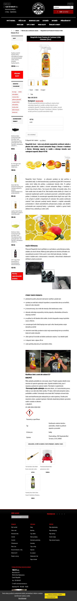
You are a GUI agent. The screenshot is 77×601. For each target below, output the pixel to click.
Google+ (43, 90)
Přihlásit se (70, 4)
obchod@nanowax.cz (21, 583)
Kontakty (32, 543)
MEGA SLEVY (42, 25)
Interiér (54, 21)
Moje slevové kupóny (54, 540)
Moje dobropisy (53, 530)
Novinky (32, 530)
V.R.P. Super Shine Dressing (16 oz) (15, 260)
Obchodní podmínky (35, 540)
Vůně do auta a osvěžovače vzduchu (29, 30)
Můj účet (51, 524)
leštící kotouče (15, 109)
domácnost (14, 112)
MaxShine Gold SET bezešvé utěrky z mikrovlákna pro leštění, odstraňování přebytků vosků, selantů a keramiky (17, 57)
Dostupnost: (31, 101)
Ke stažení (32, 553)
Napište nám (7, 4)
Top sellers (33, 533)
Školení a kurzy (54, 25)
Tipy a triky (31, 25)
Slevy (14, 38)
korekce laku (15, 107)
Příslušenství (65, 21)
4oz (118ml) (42, 140)
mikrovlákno (15, 94)
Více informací (22, 598)
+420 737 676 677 (10, 7)
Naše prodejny (34, 537)
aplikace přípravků (16, 99)
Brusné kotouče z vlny (16, 550)
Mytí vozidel (11, 21)
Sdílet (36, 90)
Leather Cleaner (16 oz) (16, 211)
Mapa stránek (33, 559)
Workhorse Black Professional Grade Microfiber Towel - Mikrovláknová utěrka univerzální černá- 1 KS (16, 139)
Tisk (31, 94)
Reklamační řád (34, 556)
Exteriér (45, 21)
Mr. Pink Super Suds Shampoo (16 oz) (16, 164)
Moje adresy (52, 533)
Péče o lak (22, 21)
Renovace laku (34, 21)
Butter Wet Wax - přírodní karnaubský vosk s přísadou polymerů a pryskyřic (17, 187)
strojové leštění (15, 102)
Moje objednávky (53, 527)
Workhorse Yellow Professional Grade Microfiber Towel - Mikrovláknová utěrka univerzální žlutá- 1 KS (16, 235)
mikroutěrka (15, 104)
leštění (20, 92)
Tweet (31, 90)
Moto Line (20, 25)
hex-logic (14, 92)
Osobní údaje (52, 537)
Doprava (32, 550)
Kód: (29, 98)
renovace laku (15, 97)
